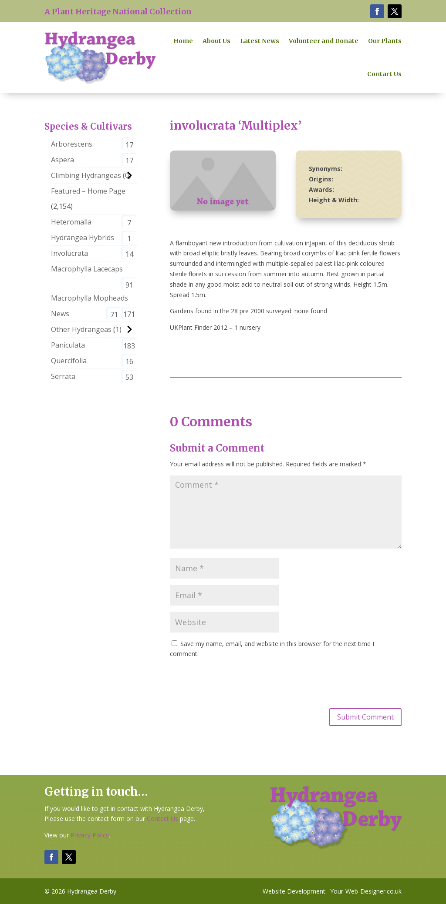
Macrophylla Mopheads (89, 298)
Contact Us (384, 74)
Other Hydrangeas (81, 329)
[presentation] (236, 682)
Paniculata (68, 345)
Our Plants (385, 41)
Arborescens (71, 144)
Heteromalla (71, 222)
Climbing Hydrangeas (86, 175)
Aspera (62, 159)
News (60, 313)
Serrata (63, 376)
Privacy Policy (90, 835)
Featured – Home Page (88, 191)
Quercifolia (69, 360)
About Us (216, 41)
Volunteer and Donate (323, 41)
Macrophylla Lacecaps (87, 269)
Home (183, 41)
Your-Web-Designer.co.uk (366, 891)
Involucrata (69, 253)
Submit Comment (365, 717)
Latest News (259, 41)
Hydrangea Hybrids (82, 237)
